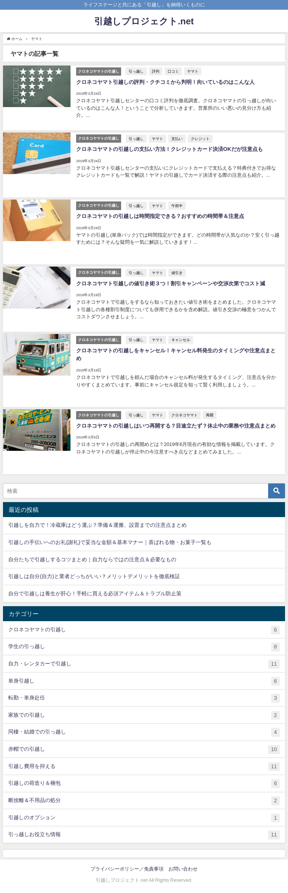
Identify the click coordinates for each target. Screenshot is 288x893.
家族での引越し (143, 715)
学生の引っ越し (143, 647)
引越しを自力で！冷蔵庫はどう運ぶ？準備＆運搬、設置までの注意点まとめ (97, 525)
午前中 (177, 205)
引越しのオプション (143, 817)
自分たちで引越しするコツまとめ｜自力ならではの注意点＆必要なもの (92, 559)
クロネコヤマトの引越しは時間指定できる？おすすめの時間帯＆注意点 (160, 216)
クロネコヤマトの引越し (143, 629)
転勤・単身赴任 (143, 697)
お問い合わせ (183, 868)
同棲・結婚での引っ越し (143, 732)
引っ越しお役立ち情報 (143, 834)
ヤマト (192, 71)
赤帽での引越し (143, 749)
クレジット (200, 138)
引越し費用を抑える (143, 766)
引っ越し (136, 71)
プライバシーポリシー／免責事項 (127, 868)
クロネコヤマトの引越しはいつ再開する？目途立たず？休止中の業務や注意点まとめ (176, 425)
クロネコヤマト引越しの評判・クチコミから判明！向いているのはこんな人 (165, 82)
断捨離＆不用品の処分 (143, 800)
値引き (177, 272)
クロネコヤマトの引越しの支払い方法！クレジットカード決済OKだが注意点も (169, 149)
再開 (209, 415)
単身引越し (143, 681)
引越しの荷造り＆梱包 (143, 783)
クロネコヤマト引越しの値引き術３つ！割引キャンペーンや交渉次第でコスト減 (170, 283)
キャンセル (180, 339)
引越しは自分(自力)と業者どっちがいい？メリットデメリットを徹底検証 (94, 576)
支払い (177, 138)
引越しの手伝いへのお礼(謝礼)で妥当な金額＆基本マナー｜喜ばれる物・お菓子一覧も (110, 541)
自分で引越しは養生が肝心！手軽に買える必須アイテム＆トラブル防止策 (95, 593)
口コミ (173, 71)
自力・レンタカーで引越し (143, 663)
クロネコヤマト (184, 415)
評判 (155, 71)
